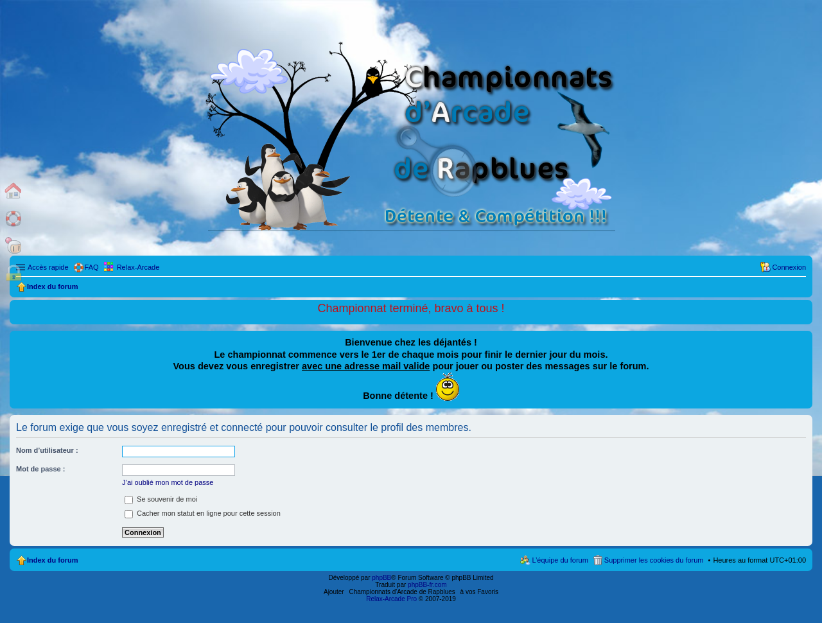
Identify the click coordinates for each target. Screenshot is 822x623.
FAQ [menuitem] (92, 267)
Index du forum (52, 560)
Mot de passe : (40, 469)
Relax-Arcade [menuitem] (138, 267)
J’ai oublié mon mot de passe (167, 482)
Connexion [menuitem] (789, 267)
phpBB (381, 577)
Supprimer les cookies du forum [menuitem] (654, 560)
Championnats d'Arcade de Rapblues (402, 591)
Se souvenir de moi (161, 499)
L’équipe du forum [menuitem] (560, 560)
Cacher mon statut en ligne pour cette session (203, 513)
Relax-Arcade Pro (391, 598)
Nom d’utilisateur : (47, 450)
